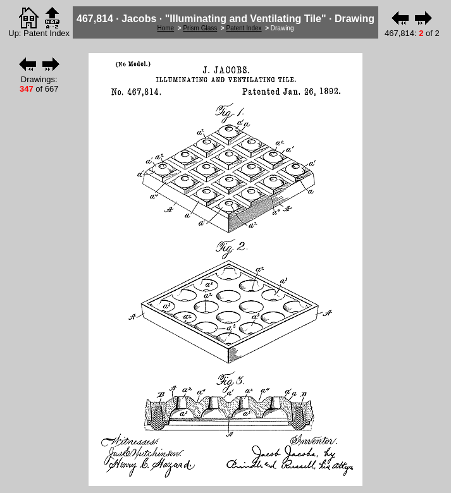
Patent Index (243, 28)
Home (166, 28)
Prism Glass (200, 28)
